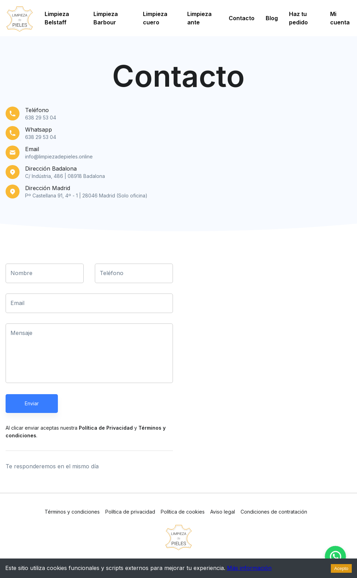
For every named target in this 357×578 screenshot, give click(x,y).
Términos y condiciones (72, 512)
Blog (272, 18)
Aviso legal (222, 512)
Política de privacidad (130, 512)
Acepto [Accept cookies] (341, 568)
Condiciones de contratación (274, 512)
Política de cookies (183, 512)
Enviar (32, 403)
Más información (249, 567)
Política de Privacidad (106, 428)
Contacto (242, 18)
